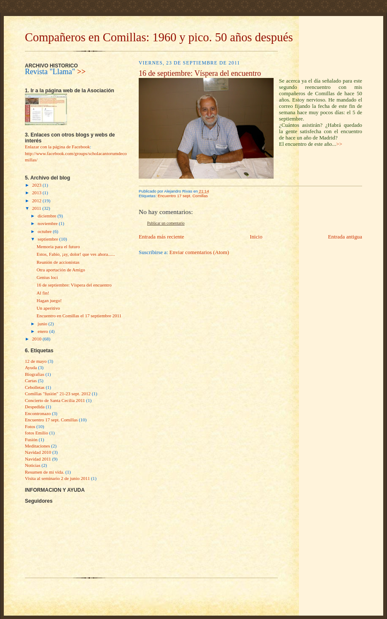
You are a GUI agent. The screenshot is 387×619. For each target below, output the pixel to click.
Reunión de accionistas (58, 262)
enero (43, 331)
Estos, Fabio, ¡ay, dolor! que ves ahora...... (76, 254)
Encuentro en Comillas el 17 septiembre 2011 (79, 315)
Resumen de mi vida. (44, 471)
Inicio (256, 237)
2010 (37, 338)
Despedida (35, 406)
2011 (37, 208)
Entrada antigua (345, 237)
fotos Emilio (36, 432)
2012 (37, 200)
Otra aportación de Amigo (61, 269)
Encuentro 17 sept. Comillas (51, 419)
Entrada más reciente (161, 237)
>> (81, 71)
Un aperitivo (48, 308)
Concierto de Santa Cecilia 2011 (55, 400)
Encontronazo (38, 413)
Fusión (31, 439)
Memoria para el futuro (58, 246)
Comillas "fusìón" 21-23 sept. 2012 (58, 393)
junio (43, 323)
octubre (45, 231)
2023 (37, 185)
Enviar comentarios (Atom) (199, 252)
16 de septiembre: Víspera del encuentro (74, 284)
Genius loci (47, 277)
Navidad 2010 (38, 452)
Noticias (32, 465)
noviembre (48, 223)
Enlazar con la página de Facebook (57, 146)
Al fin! (43, 292)
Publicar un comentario (166, 223)
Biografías (34, 374)
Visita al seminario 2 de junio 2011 (57, 478)
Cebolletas (35, 387)
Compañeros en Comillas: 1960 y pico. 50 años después (159, 37)
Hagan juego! (49, 300)
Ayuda (31, 367)
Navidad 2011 (38, 458)
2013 (37, 192)
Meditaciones (37, 445)
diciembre (47, 215)
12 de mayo (36, 361)
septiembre (48, 238)
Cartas (31, 380)
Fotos (30, 426)
